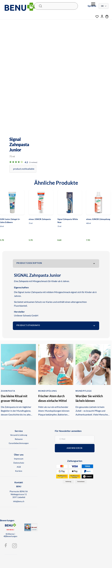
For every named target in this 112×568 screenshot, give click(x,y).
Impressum (18, 459)
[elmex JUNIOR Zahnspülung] (98, 202)
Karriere (18, 471)
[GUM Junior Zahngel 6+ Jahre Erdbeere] (12, 202)
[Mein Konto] (102, 16)
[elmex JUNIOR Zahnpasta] (41, 202)
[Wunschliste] (97, 15)
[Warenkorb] (106, 16)
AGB (19, 467)
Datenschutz (18, 463)
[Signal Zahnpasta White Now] (69, 202)
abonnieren (75, 448)
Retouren (19, 439)
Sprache (92, 5)
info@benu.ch (18, 501)
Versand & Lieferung (18, 435)
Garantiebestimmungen (19, 443)
